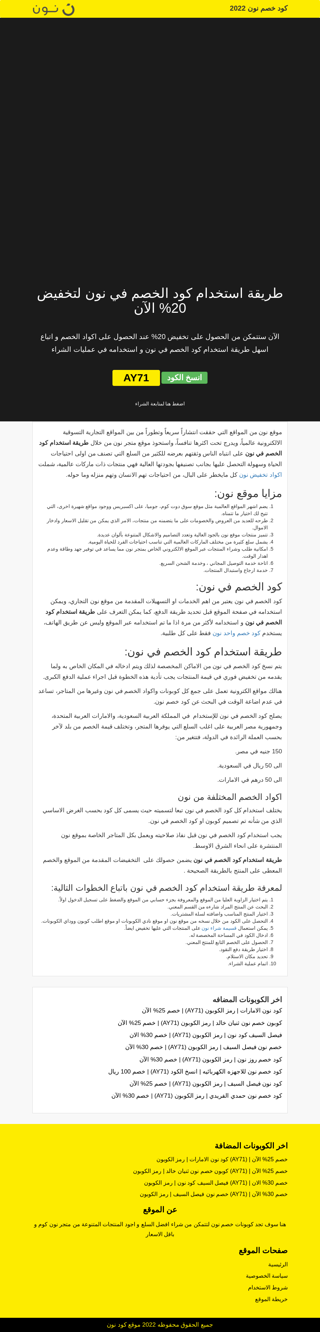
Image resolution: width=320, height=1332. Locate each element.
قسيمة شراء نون (219, 928)
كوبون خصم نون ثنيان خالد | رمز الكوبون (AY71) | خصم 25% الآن (200, 1023)
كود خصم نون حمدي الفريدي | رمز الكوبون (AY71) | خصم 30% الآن (196, 1095)
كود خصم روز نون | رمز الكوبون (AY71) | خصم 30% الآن (210, 1059)
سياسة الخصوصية (267, 1276)
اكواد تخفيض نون (260, 474)
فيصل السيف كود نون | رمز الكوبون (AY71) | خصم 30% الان (205, 1035)
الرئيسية (278, 1264)
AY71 (136, 377)
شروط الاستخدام (268, 1287)
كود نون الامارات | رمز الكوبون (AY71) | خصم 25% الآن (212, 1010)
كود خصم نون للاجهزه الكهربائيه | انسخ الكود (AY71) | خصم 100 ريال (195, 1071)
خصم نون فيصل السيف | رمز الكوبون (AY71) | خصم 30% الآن (203, 1047)
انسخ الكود (184, 377)
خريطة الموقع (271, 1299)
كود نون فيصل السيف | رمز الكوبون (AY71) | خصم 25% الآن (205, 1083)
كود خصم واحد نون (236, 633)
